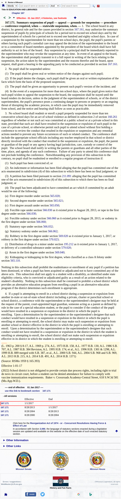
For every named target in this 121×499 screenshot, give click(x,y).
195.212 (68, 244)
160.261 (112, 116)
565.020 (55, 196)
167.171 (5, 403)
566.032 (48, 226)
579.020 (66, 247)
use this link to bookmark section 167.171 (27, 391)
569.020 (63, 236)
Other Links (13, 446)
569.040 (59, 252)
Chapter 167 (18, 13)
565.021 (58, 200)
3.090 (42, 429)
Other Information (17, 440)
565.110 (15, 260)
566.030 (47, 210)
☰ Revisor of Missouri (13, 2)
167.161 (79, 29)
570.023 (54, 239)
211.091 (67, 176)
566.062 (53, 231)
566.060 (51, 218)
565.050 (54, 205)
